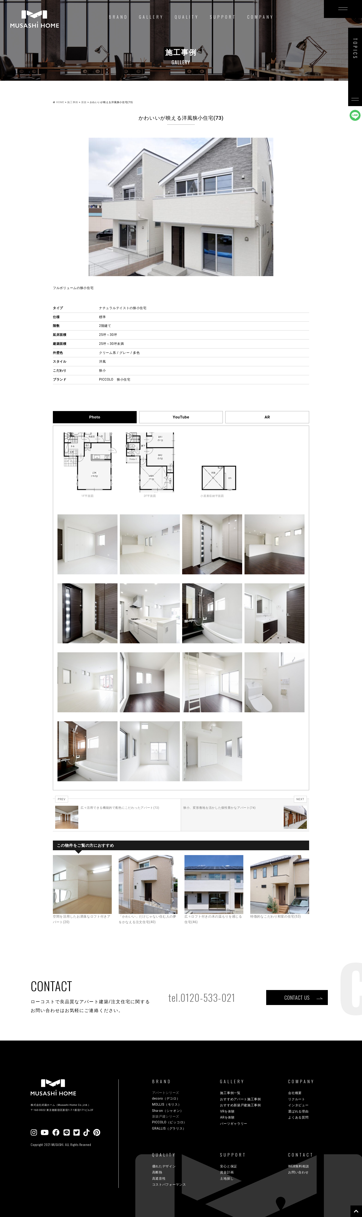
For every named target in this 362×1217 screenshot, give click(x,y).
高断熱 (157, 1172)
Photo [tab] (94, 417)
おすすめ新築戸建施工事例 (240, 1105)
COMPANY (260, 17)
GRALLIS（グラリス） (169, 1128)
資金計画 (227, 1172)
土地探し (227, 1178)
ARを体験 (227, 1117)
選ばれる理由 (298, 1111)
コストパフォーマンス (169, 1184)
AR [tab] (267, 417)
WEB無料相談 (298, 1166)
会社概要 (295, 1093)
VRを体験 (227, 1111)
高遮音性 (159, 1178)
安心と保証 (228, 1166)
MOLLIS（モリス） (166, 1104)
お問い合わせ (298, 1172)
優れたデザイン (164, 1166)
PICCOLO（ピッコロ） (169, 1122)
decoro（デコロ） (166, 1098)
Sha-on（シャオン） (168, 1111)
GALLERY (151, 17)
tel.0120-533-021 (201, 997)
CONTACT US (297, 997)
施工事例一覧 (230, 1093)
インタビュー (298, 1105)
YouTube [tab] (181, 417)
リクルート (296, 1099)
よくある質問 (298, 1117)
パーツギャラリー (233, 1123)
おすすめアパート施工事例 (240, 1099)
